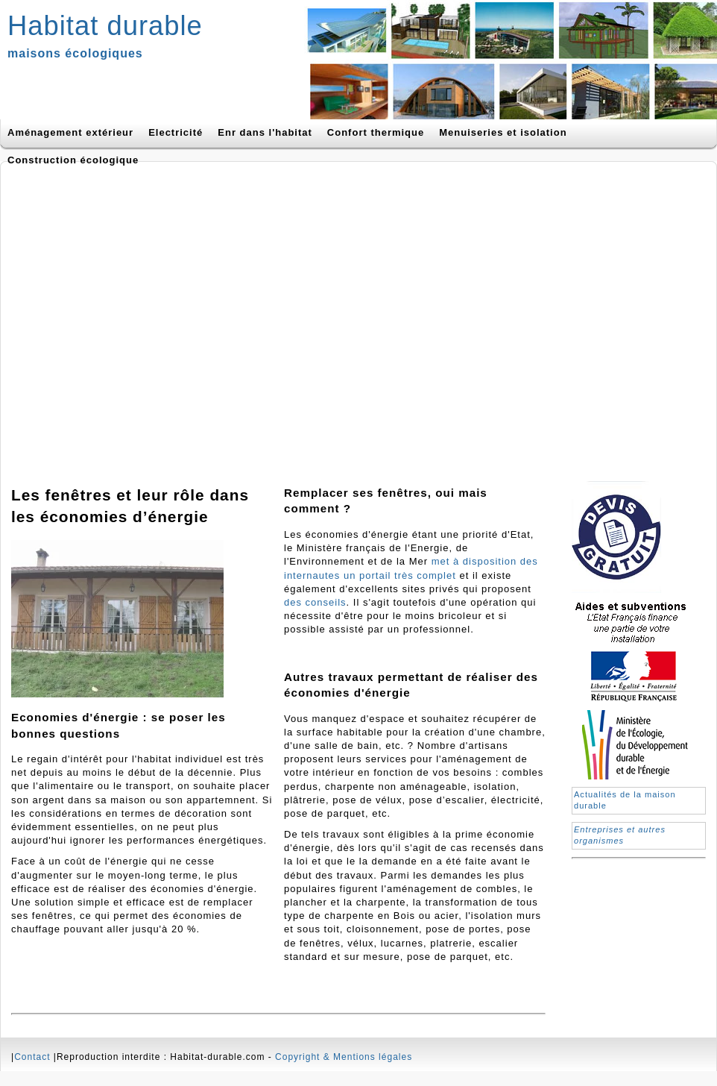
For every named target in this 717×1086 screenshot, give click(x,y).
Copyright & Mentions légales (343, 1057)
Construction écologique (73, 160)
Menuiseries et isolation (502, 132)
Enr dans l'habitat (265, 132)
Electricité (175, 132)
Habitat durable (105, 25)
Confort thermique (375, 132)
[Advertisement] (139, 316)
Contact (32, 1057)
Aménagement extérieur (70, 132)
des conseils (315, 602)
